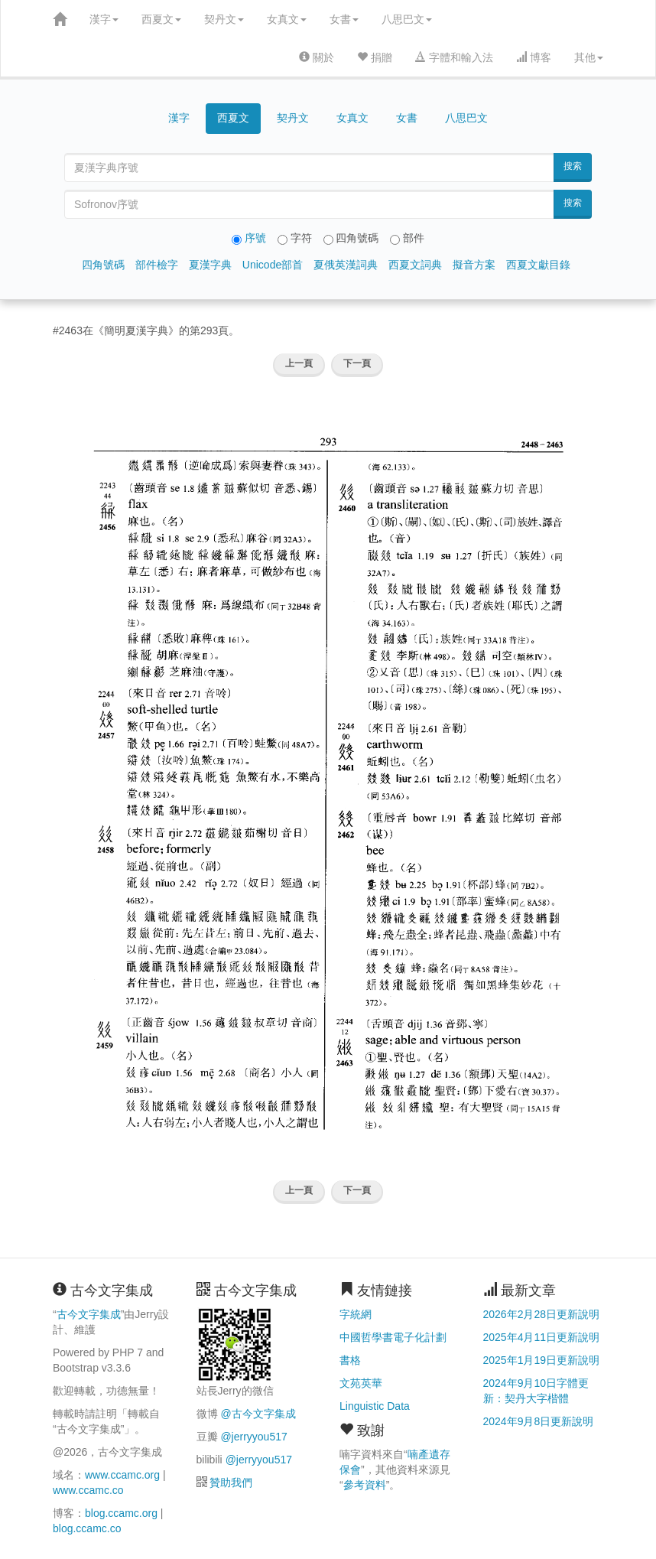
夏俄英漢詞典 (345, 265)
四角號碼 (103, 265)
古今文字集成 (89, 1314)
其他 (588, 57)
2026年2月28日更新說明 (541, 1314)
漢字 (104, 19)
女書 (344, 19)
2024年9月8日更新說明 (538, 1421)
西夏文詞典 (415, 265)
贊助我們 (230, 1482)
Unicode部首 (272, 265)
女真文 (287, 19)
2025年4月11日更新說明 (541, 1337)
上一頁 (299, 363)
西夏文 (161, 19)
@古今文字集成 (257, 1414)
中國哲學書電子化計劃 (393, 1337)
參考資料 (364, 1485)
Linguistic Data (374, 1406)
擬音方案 (474, 265)
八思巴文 (407, 19)
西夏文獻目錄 (538, 265)
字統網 (355, 1314)
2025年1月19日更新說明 (541, 1360)
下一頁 (357, 363)
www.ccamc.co (88, 1490)
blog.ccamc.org (121, 1513)
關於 (316, 57)
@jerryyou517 (253, 1436)
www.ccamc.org (122, 1475)
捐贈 (374, 57)
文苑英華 (360, 1383)
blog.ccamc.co (87, 1528)
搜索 (572, 166)
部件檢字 (156, 265)
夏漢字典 (210, 265)
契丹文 (224, 19)
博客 (533, 57)
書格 (350, 1360)
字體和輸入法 (454, 57)
